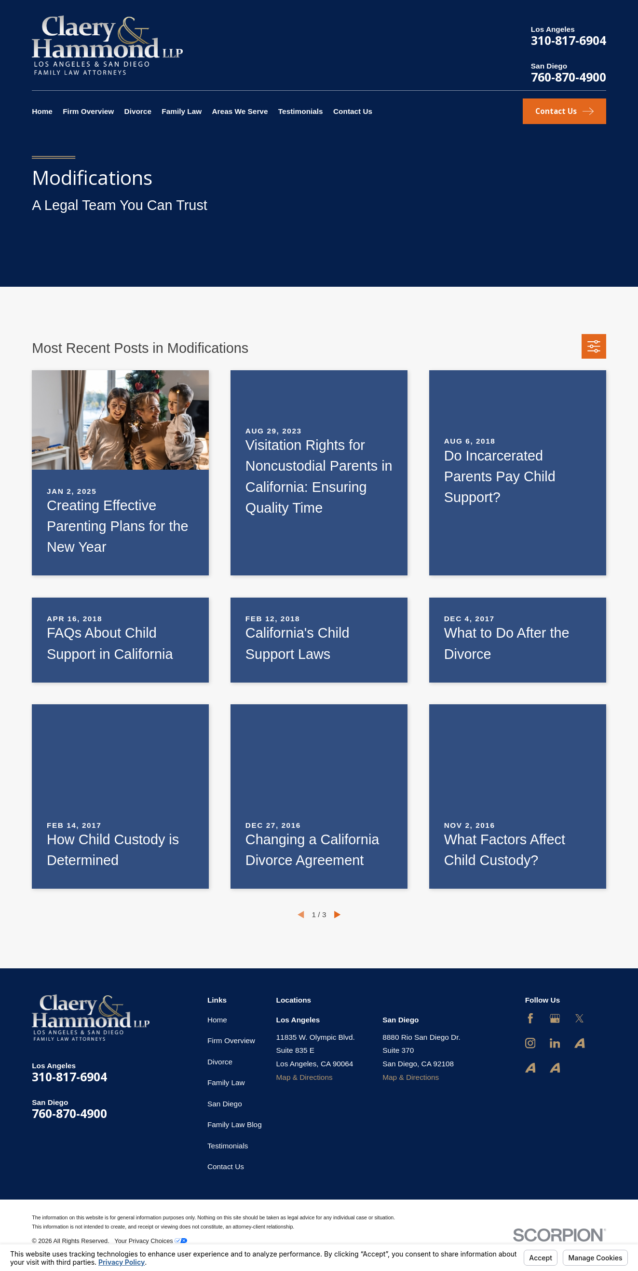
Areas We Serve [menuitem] (240, 111)
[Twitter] (579, 1018)
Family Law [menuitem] (182, 111)
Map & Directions (304, 1077)
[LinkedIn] (555, 1043)
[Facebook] (530, 1018)
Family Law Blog (234, 1124)
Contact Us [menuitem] (352, 111)
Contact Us (225, 1166)
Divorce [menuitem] (137, 111)
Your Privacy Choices (150, 1240)
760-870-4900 (568, 77)
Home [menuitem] (42, 111)
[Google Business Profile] (555, 1018)
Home (217, 1020)
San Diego (224, 1104)
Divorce (219, 1062)
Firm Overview (231, 1040)
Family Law (226, 1082)
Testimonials (227, 1146)
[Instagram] (530, 1043)
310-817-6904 (568, 40)
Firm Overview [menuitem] (88, 111)
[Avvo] (579, 1043)
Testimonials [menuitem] (300, 111)
